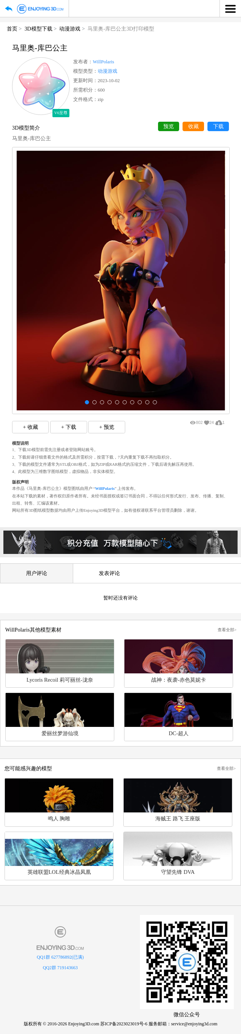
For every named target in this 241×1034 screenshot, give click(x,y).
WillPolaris (103, 61)
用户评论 (36, 573)
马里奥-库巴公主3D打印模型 (120, 29)
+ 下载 (68, 427)
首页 (12, 29)
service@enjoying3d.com (194, 1023)
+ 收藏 (30, 427)
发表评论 (109, 573)
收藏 (193, 126)
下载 (218, 126)
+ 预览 (106, 427)
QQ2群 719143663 (60, 967)
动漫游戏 (69, 29)
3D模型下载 (38, 29)
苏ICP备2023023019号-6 (123, 1023)
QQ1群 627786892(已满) (60, 957)
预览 (168, 126)
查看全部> (227, 629)
